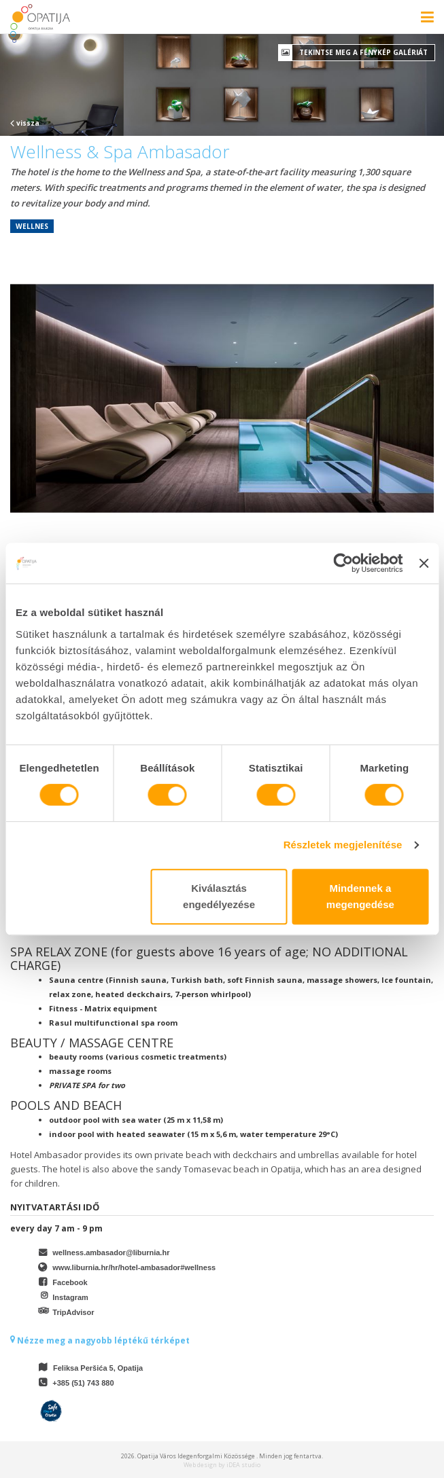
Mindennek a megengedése (360, 896)
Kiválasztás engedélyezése (219, 896)
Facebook (69, 1282)
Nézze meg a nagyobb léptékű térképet (100, 1340)
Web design (200, 1464)
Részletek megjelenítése (343, 844)
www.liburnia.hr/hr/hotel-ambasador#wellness (134, 1267)
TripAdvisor (73, 1312)
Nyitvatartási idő (54, 1207)
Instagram (70, 1297)
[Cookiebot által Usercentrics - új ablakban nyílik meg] (343, 563)
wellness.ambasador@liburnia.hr (110, 1252)
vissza (24, 123)
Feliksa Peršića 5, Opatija (98, 1368)
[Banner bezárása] (423, 563)
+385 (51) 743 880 (83, 1383)
